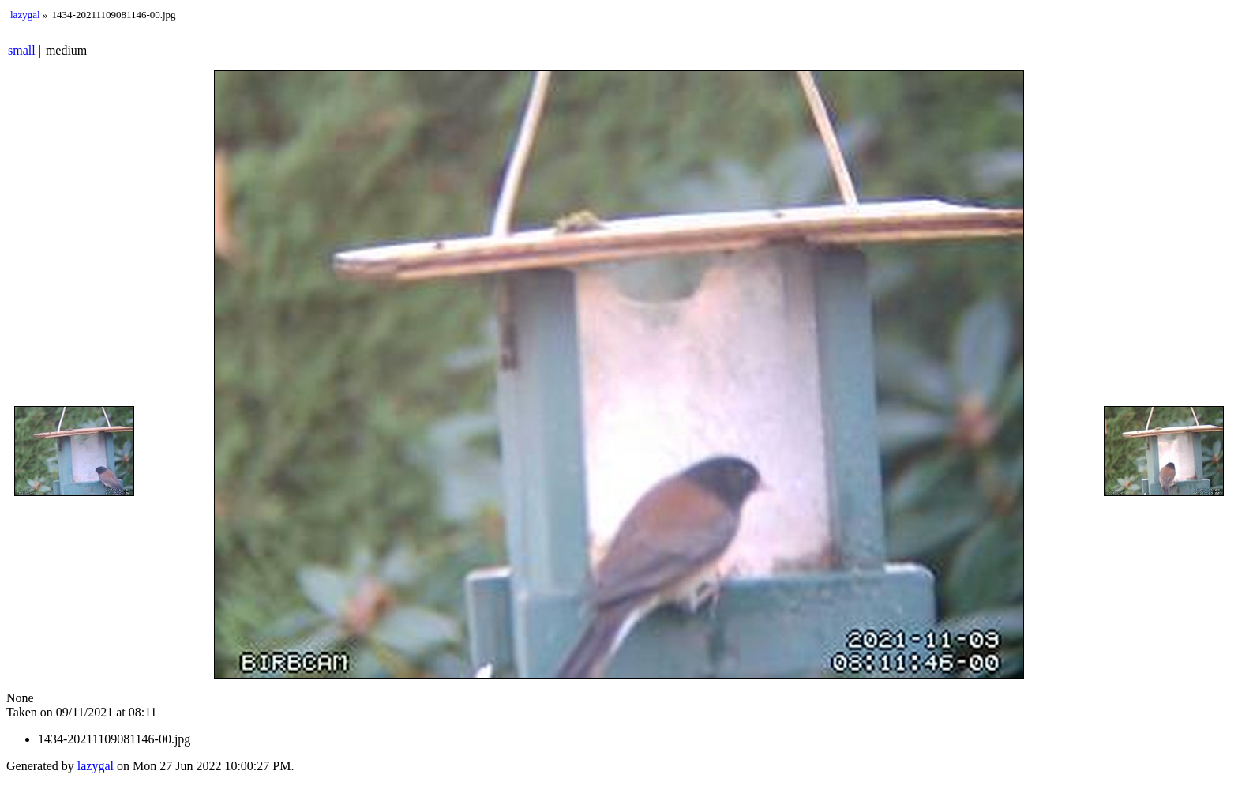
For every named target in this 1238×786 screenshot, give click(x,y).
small (22, 50)
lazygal (25, 15)
